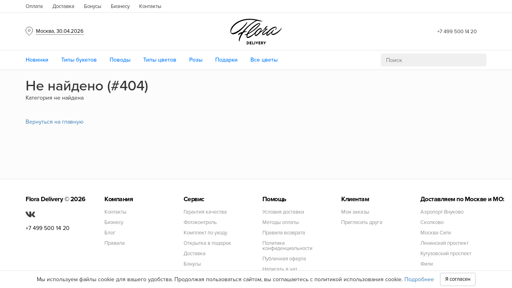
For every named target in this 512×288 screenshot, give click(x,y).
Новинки (37, 59)
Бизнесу (120, 6)
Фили (426, 264)
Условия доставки (283, 212)
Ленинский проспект (444, 243)
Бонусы (92, 6)
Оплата (34, 6)
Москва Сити (435, 233)
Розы (195, 59)
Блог (110, 233)
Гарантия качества (205, 212)
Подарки (226, 59)
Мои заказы (355, 212)
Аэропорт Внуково (442, 212)
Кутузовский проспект (445, 253)
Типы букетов (79, 59)
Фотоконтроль (200, 222)
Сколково (432, 222)
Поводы (120, 59)
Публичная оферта (284, 259)
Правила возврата (283, 233)
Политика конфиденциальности (287, 246)
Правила (114, 243)
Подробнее (419, 279)
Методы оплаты (280, 222)
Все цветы (264, 59)
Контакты (150, 6)
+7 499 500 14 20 (457, 31)
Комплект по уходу (205, 233)
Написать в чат (279, 269)
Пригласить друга (361, 222)
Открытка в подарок (207, 243)
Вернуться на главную (55, 121)
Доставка (63, 6)
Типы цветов (159, 59)
